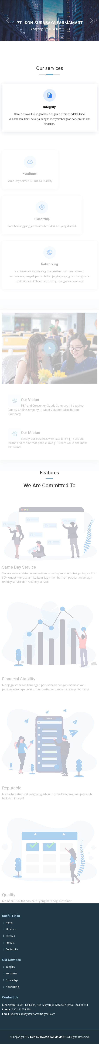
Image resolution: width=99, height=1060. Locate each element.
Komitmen (29, 178)
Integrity (49, 109)
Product (10, 952)
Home (9, 932)
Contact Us (12, 959)
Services (10, 945)
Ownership (42, 223)
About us (11, 939)
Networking (49, 268)
